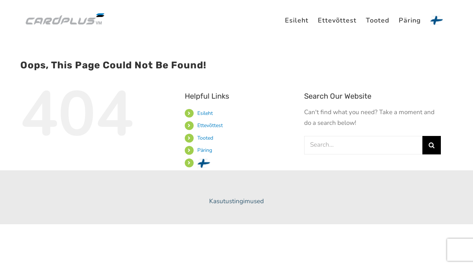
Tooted (205, 137)
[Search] (431, 145)
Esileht (205, 113)
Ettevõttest (210, 125)
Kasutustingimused (236, 201)
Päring (204, 150)
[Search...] (363, 145)
